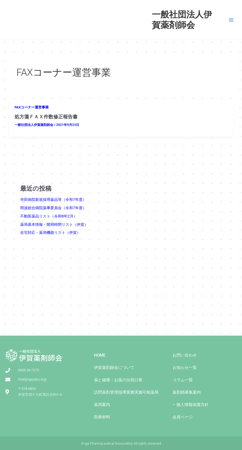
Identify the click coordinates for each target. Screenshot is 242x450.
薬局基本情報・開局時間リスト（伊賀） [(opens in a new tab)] (54, 224)
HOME (99, 355)
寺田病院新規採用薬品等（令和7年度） (53, 199)
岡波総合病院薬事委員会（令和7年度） (53, 208)
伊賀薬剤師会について (114, 367)
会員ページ (183, 417)
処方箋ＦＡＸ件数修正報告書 (46, 116)
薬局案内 (102, 404)
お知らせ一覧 (185, 367)
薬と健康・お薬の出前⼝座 (118, 380)
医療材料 (102, 417)
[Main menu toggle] (231, 19)
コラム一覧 (183, 380)
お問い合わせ (185, 355)
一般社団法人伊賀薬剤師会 (182, 19)
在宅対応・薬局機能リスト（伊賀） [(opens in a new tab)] (50, 232)
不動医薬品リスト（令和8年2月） (48, 216)
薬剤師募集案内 (187, 392)
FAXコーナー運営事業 (32, 107)
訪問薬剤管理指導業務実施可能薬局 (126, 392)
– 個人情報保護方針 (191, 404)
